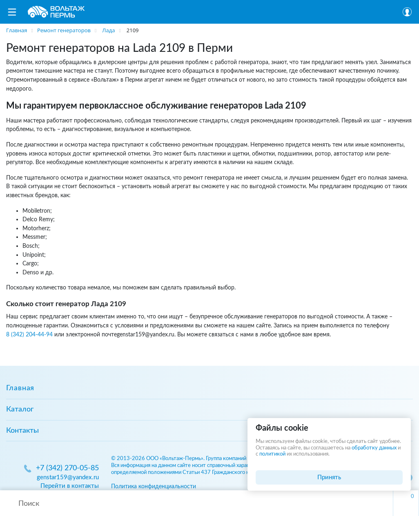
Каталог (19, 409)
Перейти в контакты (69, 486)
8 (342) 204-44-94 (29, 334)
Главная (20, 388)
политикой (272, 454)
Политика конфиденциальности (153, 486)
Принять (329, 477)
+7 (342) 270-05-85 (67, 468)
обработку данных (374, 448)
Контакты (22, 430)
